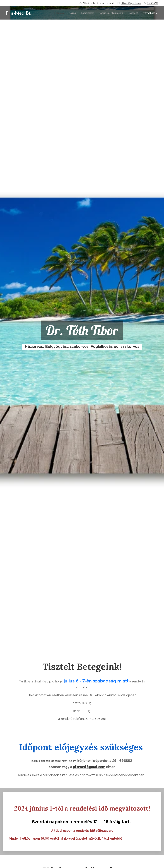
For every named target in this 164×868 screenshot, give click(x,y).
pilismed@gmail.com (131, 3)
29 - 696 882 (152, 3)
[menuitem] (55, 13)
